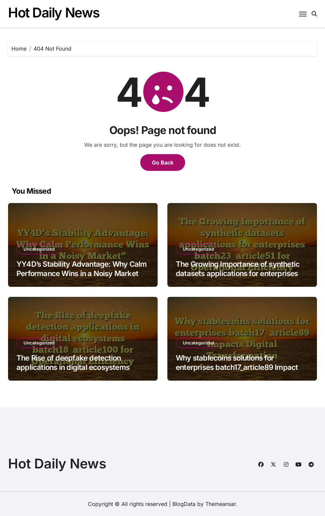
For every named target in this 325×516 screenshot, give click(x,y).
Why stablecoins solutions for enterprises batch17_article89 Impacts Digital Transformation (239, 367)
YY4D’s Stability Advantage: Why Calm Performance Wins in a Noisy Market (81, 269)
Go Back (162, 162)
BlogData (184, 504)
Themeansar (220, 504)
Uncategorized (39, 249)
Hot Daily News (54, 12)
